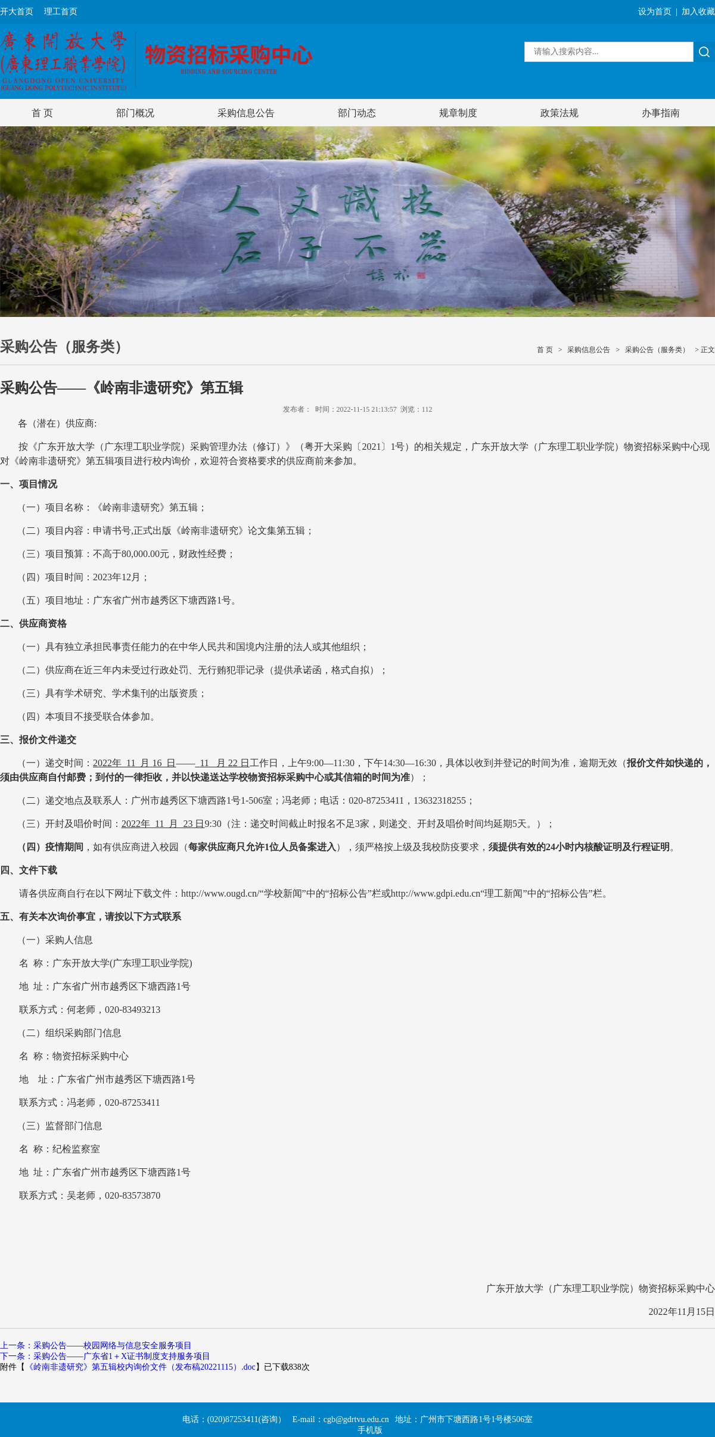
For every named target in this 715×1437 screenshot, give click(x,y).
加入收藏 (698, 11)
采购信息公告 (246, 113)
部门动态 (357, 113)
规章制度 (458, 113)
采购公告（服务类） (657, 350)
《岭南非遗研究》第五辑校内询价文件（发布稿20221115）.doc (140, 1367)
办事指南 (661, 113)
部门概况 (135, 113)
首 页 (42, 113)
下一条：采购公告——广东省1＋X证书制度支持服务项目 (105, 1356)
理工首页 (60, 11)
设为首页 (655, 11)
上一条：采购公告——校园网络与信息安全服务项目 (96, 1345)
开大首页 (16, 11)
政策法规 (559, 113)
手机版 (370, 1430)
